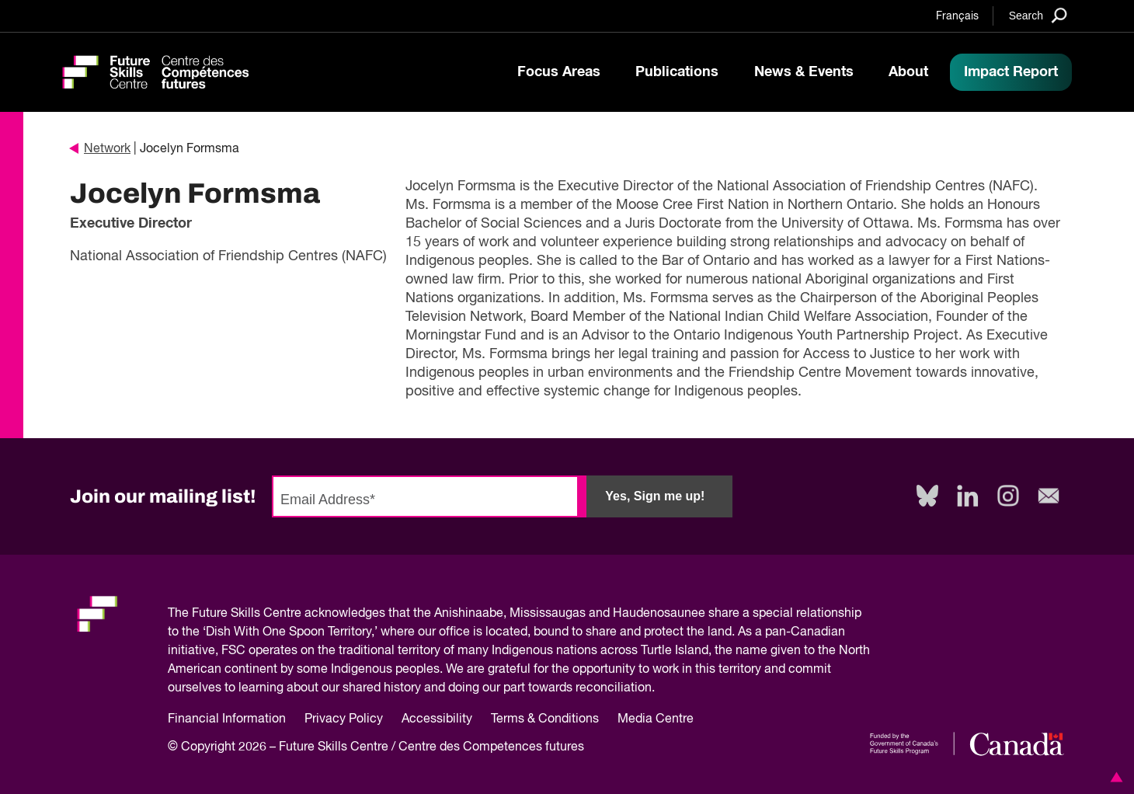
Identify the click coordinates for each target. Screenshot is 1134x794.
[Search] (1038, 15)
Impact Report (1011, 72)
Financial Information (227, 719)
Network (100, 149)
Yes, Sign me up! (654, 496)
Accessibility (437, 719)
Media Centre (655, 719)
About (908, 72)
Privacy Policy (343, 719)
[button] (1113, 776)
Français (957, 16)
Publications (676, 72)
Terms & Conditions (545, 719)
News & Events (804, 72)
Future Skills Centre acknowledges (288, 614)
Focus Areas (558, 72)
